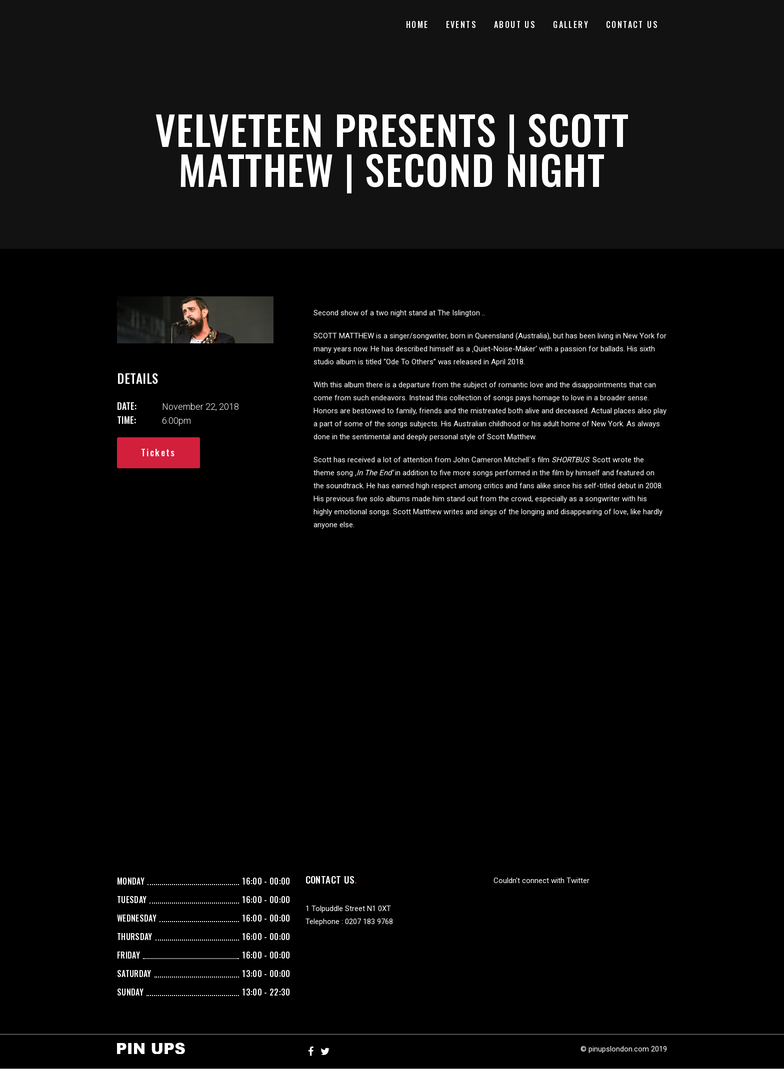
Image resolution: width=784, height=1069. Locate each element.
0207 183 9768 (369, 921)
